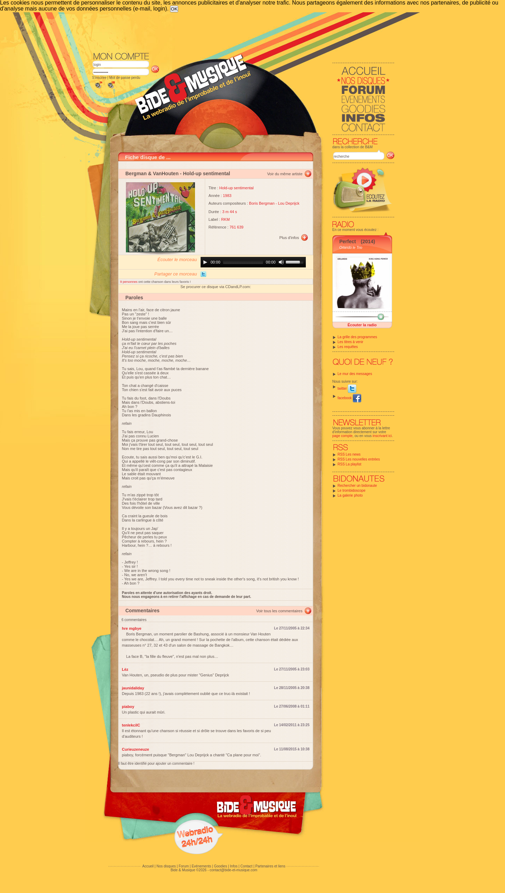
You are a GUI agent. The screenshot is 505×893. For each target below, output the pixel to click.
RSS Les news (349, 454)
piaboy (128, 706)
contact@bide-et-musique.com (233, 870)
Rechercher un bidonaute (357, 486)
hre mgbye (132, 628)
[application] (253, 262)
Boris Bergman (262, 203)
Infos (234, 866)
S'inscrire (99, 78)
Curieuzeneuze (135, 749)
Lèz (125, 669)
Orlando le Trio (350, 248)
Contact (246, 866)
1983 (227, 195)
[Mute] (281, 262)
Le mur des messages (355, 374)
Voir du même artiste (285, 174)
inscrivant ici (382, 436)
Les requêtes (348, 347)
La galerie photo (350, 495)
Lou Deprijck (288, 203)
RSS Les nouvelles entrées (359, 459)
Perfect (347, 241)
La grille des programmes (357, 337)
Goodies (220, 866)
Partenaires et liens (270, 866)
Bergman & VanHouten (152, 173)
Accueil (148, 866)
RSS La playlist (350, 464)
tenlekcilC (131, 725)
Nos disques (166, 866)
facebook (349, 398)
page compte (342, 436)
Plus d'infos (289, 238)
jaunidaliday (133, 688)
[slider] (243, 262)
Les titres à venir (350, 342)
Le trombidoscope (352, 490)
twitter (347, 388)
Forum (184, 866)
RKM (225, 219)
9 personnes (129, 282)
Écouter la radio (362, 325)
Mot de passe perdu (124, 78)
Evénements (201, 866)
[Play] (205, 262)
